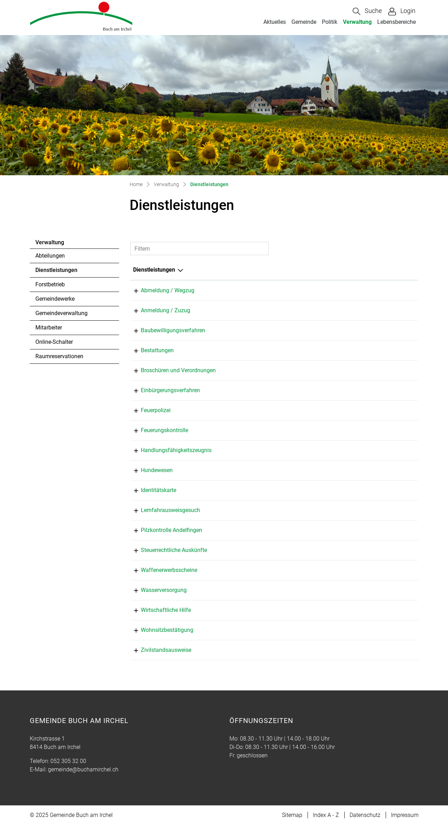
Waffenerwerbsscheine (161, 570)
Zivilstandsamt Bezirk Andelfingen (264, 650)
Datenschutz (365, 815)
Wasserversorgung (156, 590)
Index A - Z (326, 815)
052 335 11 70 (392, 430)
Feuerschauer (239, 410)
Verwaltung (357, 22)
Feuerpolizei (148, 410)
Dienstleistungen (56, 272)
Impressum (405, 815)
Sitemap (292, 815)
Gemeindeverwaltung (61, 313)
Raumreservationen (59, 356)
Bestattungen (149, 350)
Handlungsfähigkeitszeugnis (168, 450)
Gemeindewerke (55, 298)
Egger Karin (236, 550)
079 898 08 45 (392, 530)
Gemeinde (303, 22)
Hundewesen (149, 470)
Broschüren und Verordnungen (170, 370)
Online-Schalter (54, 342)
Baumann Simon (243, 330)
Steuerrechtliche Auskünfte (166, 550)
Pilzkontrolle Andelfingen (163, 530)
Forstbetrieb (50, 284)
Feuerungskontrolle (156, 430)
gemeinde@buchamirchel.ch (83, 769)
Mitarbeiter (48, 327)
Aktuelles (274, 22)
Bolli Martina (238, 290)
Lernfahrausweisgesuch (162, 510)
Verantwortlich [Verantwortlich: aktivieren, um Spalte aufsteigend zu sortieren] (240, 269)
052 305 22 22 (392, 650)
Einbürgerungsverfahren (162, 390)
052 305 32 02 (392, 550)
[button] (367, 11)
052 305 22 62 (392, 410)
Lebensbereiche (396, 22)
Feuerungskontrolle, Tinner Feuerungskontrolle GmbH (288, 430)
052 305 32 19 (392, 590)
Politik (329, 22)
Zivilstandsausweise (158, 650)
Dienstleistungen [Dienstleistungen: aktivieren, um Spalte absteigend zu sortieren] (154, 269)
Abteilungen (50, 255)
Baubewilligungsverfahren (165, 330)
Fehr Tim (233, 590)
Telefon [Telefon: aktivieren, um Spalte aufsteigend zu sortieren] (384, 269)
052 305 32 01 (392, 330)
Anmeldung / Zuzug (157, 310)
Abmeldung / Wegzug (160, 290)
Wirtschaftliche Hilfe (158, 610)
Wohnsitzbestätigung (159, 630)
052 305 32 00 (392, 290)
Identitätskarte (150, 490)
